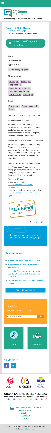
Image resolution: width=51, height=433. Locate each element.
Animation (14, 81)
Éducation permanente (19, 88)
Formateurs (14, 106)
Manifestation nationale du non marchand (24, 260)
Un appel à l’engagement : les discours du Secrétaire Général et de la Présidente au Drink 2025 (24, 274)
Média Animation (29, 429)
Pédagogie (28, 94)
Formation (26, 81)
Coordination (15, 94)
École (11, 109)
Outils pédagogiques (18, 70)
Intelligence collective (19, 91)
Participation (15, 85)
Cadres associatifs (30, 106)
